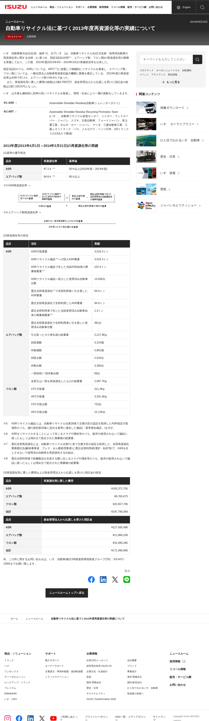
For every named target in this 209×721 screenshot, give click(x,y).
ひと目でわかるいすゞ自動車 (142, 688)
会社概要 (132, 660)
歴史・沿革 (92, 688)
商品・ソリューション (61, 7)
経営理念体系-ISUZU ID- (99, 666)
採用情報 (104, 7)
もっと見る (173, 82)
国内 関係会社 (93, 682)
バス (6, 666)
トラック (9, 660)
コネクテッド (147, 70)
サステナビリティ (95, 693)
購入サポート (52, 660)
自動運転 (186, 70)
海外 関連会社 (134, 676)
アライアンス (158, 74)
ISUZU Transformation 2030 (101, 699)
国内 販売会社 (134, 682)
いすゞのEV (10, 699)
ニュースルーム (39, 7)
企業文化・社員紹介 (97, 671)
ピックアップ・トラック (17, 682)
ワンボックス (11, 671)
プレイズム (10, 688)
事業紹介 (132, 671)
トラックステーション (57, 676)
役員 (88, 676)
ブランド (132, 666)
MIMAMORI (10, 693)
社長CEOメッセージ (97, 660)
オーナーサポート (54, 666)
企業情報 (92, 7)
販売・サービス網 (136, 7)
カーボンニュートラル (168, 70)
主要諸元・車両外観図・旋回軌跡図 (64, 671)
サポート (80, 7)
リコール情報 (118, 7)
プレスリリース (14, 37)
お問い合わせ (156, 7)
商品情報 (172, 74)
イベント (144, 74)
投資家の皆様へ (135, 693)
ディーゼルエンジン (15, 676)
